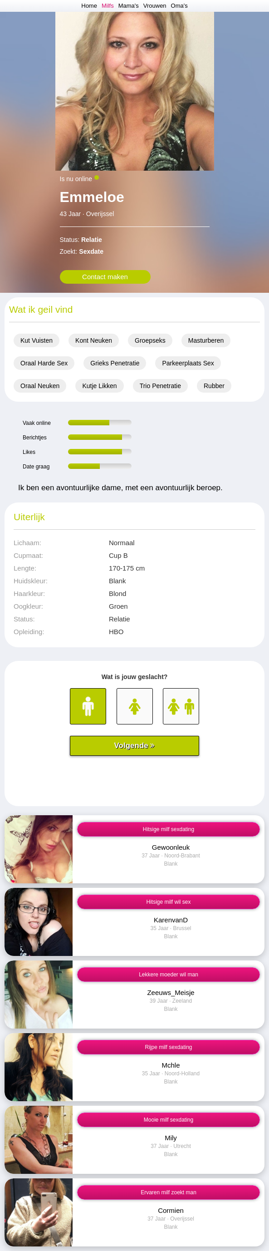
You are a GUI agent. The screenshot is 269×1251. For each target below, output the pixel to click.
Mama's (128, 5)
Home (89, 5)
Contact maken (105, 277)
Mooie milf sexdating (168, 1120)
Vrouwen (154, 5)
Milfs (108, 5)
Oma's (179, 5)
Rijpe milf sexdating (168, 1047)
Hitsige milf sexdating (168, 829)
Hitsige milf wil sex (168, 902)
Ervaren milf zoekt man (168, 1192)
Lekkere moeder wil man (168, 974)
